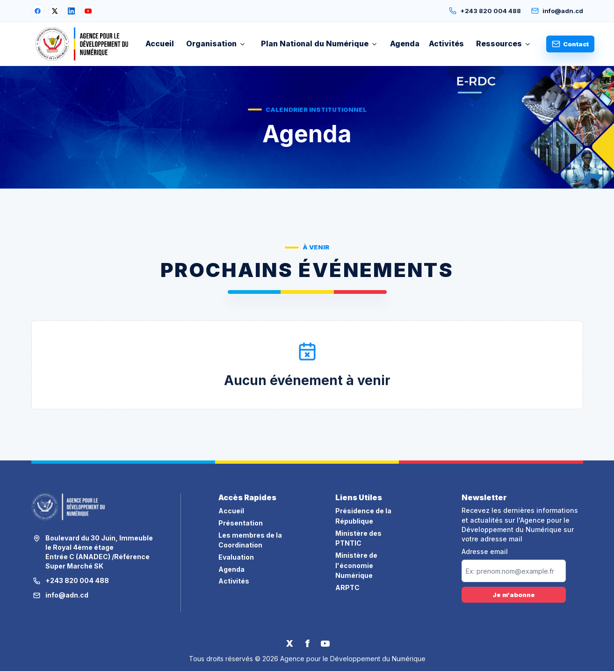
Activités (446, 43)
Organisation (216, 43)
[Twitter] (289, 643)
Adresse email (485, 551)
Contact (570, 44)
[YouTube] (88, 10)
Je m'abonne (513, 594)
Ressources (503, 43)
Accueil (159, 43)
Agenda (404, 43)
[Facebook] (37, 10)
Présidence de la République (363, 516)
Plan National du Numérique (319, 43)
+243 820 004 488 (485, 11)
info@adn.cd (557, 11)
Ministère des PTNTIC (358, 538)
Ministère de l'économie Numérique (356, 565)
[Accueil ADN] (82, 44)
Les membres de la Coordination (250, 540)
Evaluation (236, 557)
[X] (54, 10)
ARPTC (347, 587)
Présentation (240, 523)
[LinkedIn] (71, 10)
